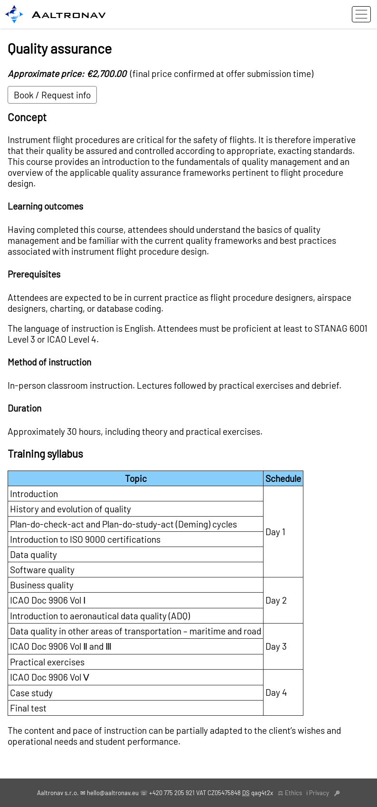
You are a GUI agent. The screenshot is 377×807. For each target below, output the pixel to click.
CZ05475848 (224, 793)
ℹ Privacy (317, 793)
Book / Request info (52, 94)
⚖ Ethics (290, 793)
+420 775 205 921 (172, 793)
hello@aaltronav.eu (113, 793)
